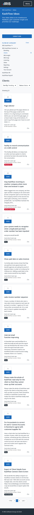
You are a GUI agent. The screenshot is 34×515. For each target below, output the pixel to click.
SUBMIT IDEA (17, 36)
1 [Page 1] (14, 501)
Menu (27, 4)
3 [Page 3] (19, 501)
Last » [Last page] (23, 501)
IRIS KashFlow (6, 10)
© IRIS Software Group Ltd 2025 (12, 512)
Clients (15, 126)
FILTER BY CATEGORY (9, 43)
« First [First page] (10, 501)
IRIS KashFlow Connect (11, 162)
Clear (27, 42)
